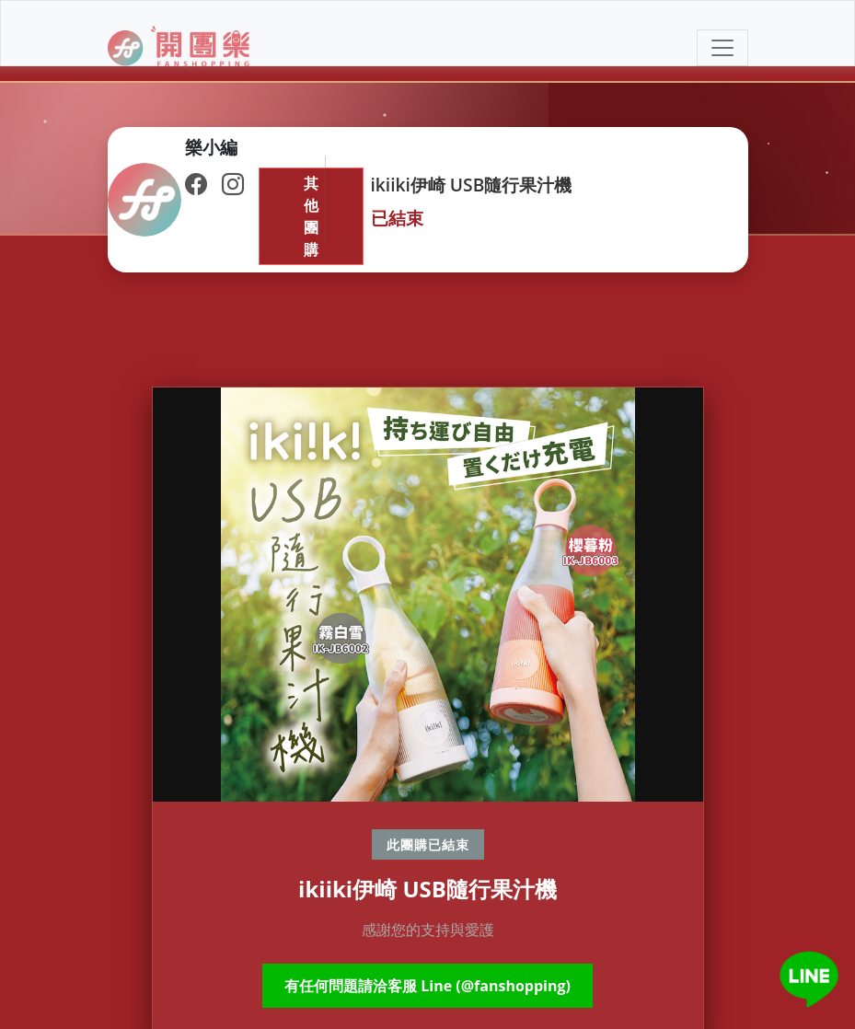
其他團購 (311, 216)
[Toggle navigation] (722, 47)
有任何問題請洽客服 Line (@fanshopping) (427, 986)
